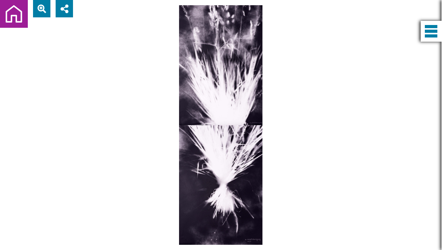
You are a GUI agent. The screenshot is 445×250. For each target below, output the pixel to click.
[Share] (64, 8)
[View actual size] (41, 8)
